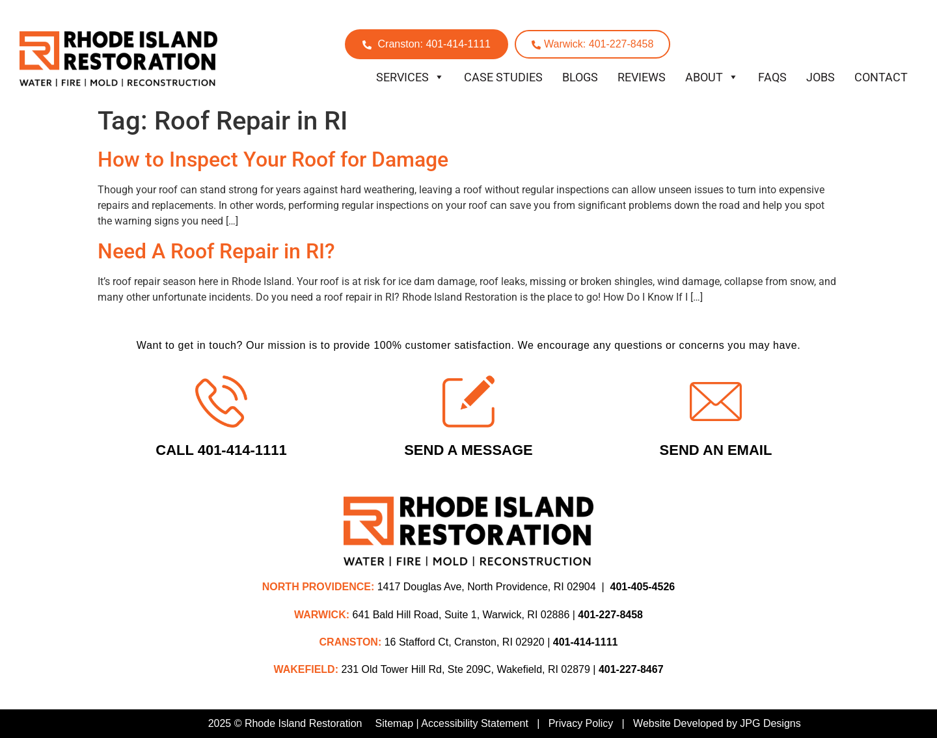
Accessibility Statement (474, 723)
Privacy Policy (581, 723)
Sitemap (394, 723)
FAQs (772, 77)
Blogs (580, 77)
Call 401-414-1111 (221, 450)
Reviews (642, 77)
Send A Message (468, 450)
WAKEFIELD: (305, 669)
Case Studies (503, 77)
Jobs (820, 77)
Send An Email (716, 450)
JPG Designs (770, 723)
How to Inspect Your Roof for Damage (273, 159)
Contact (881, 77)
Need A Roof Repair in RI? (216, 251)
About (712, 77)
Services (410, 77)
